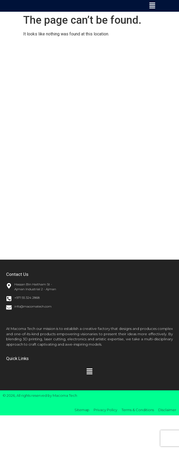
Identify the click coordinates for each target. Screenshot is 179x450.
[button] (152, 6)
